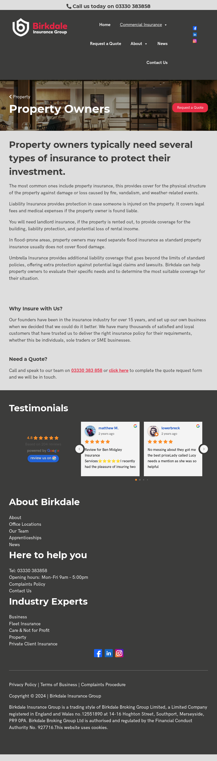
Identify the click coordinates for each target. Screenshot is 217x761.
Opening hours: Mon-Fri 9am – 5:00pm (48, 577)
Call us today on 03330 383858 (112, 6)
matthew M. (109, 428)
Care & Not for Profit (29, 630)
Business (18, 617)
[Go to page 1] (140, 479)
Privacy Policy (23, 685)
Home (104, 24)
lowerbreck (170, 428)
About (139, 43)
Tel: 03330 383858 (28, 571)
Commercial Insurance (144, 24)
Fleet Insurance (25, 624)
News (162, 43)
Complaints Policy (27, 584)
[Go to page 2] (143, 479)
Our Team (18, 531)
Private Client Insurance (33, 644)
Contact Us (157, 62)
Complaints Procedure (103, 685)
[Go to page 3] (147, 479)
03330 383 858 (86, 370)
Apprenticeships (25, 538)
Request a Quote (105, 43)
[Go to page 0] (136, 480)
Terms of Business (58, 685)
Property (21, 97)
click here (118, 370)
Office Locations (25, 524)
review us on (43, 458)
